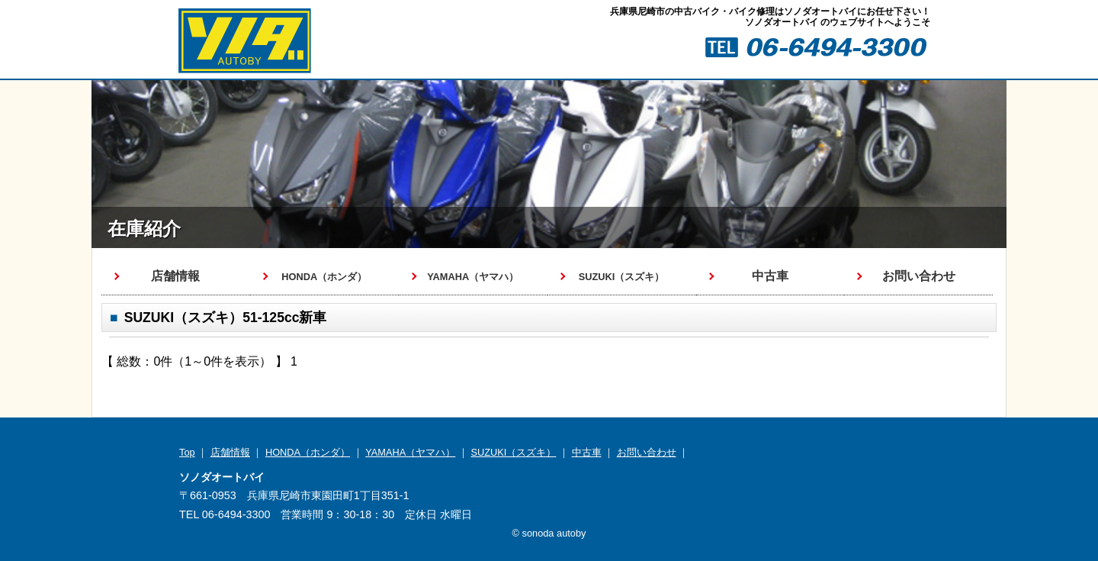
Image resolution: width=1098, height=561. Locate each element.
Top (187, 452)
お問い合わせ (918, 275)
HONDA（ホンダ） (307, 452)
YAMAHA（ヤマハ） (410, 452)
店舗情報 (175, 275)
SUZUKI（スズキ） (513, 452)
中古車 (770, 275)
